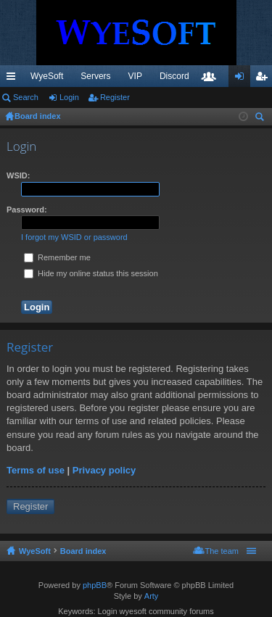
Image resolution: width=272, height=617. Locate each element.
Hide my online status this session (91, 273)
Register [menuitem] (264, 79)
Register (115, 97)
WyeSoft (46, 76)
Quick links (14, 79)
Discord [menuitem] (174, 76)
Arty (151, 596)
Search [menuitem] (261, 118)
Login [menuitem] (242, 79)
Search (25, 97)
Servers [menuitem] (95, 76)
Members (212, 79)
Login (69, 97)
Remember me (57, 257)
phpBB (95, 585)
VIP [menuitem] (135, 76)
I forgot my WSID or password (74, 237)
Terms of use (36, 470)
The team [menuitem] (222, 551)
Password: (27, 209)
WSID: (18, 175)
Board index (83, 551)
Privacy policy (104, 470)
